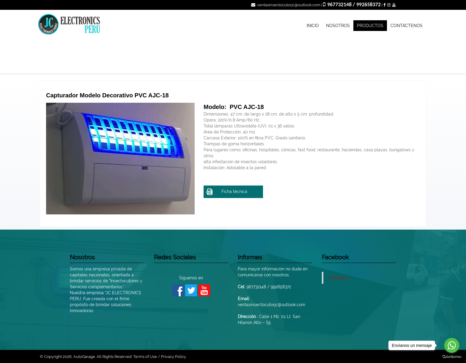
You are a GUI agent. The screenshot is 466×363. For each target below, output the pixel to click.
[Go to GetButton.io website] (451, 357)
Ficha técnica (227, 191)
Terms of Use (145, 356)
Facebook (338, 277)
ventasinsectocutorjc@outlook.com (285, 5)
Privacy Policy (173, 356)
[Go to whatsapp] (451, 345)
